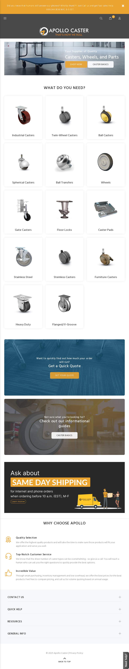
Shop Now (76, 64)
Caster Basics (101, 64)
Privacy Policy (76, 653)
